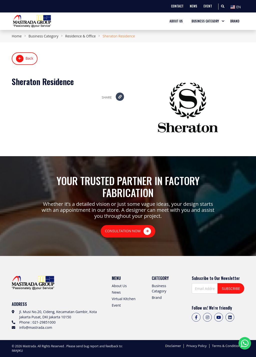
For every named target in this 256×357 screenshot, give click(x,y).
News (116, 292)
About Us (119, 285)
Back (24, 58)
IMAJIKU (17, 351)
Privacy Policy (196, 346)
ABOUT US (176, 21)
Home (17, 36)
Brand (157, 297)
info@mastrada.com (35, 327)
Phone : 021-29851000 (37, 322)
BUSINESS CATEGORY (205, 21)
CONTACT (177, 6)
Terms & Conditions (227, 346)
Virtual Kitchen (124, 298)
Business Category (43, 36)
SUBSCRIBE (231, 288)
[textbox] (236, 6)
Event (116, 305)
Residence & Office (80, 36)
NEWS (193, 6)
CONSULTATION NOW (128, 231)
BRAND (234, 21)
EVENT (208, 6)
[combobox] (236, 6)
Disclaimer (173, 346)
